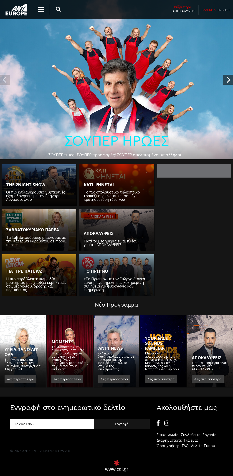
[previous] (5, 80)
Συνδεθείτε (190, 434)
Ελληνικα (208, 10)
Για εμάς (191, 440)
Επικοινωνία (167, 434)
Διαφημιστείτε (169, 440)
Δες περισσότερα (20, 379)
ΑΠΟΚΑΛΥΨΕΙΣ (183, 9)
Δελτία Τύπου (203, 445)
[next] (228, 80)
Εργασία (209, 434)
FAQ (185, 445)
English (224, 10)
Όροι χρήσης (168, 445)
